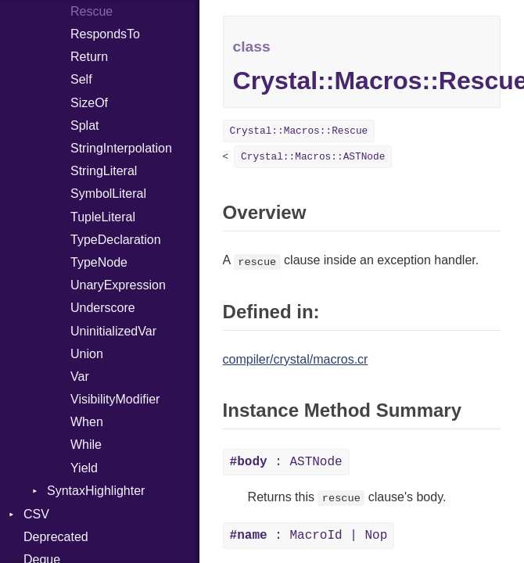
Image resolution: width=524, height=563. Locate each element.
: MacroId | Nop (309, 536)
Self (81, 79)
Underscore (102, 307)
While (86, 444)
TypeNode (98, 262)
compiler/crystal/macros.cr (295, 359)
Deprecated (55, 536)
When (86, 422)
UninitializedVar (113, 331)
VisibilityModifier (115, 399)
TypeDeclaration (115, 239)
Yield (84, 468)
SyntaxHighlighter (96, 490)
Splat (84, 125)
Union (86, 353)
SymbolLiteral (108, 193)
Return (89, 56)
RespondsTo (105, 34)
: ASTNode (286, 462)
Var (79, 376)
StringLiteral (103, 171)
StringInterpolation (121, 148)
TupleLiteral (102, 217)
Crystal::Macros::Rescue (299, 131)
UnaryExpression (118, 285)
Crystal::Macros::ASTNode (313, 157)
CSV (36, 514)
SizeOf (89, 102)
